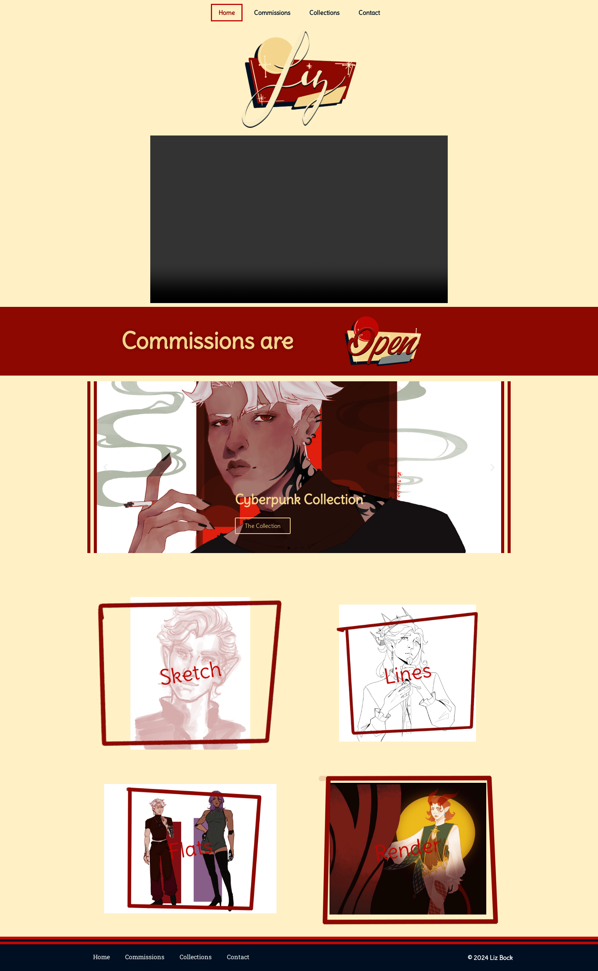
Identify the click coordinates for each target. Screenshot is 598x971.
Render (408, 848)
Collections (324, 12)
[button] (111, 467)
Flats (190, 848)
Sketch (190, 673)
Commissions (272, 12)
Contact (369, 12)
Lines (407, 673)
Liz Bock (501, 957)
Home (227, 12)
